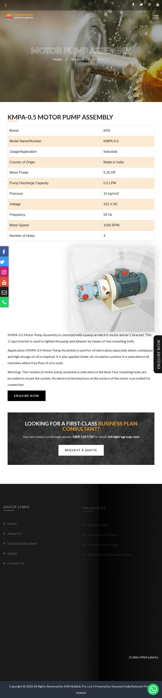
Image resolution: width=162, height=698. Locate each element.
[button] (5, 5)
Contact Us (16, 565)
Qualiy (12, 555)
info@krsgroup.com (123, 437)
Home (57, 59)
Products (77, 59)
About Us (15, 535)
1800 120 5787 (83, 437)
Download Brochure (22, 545)
